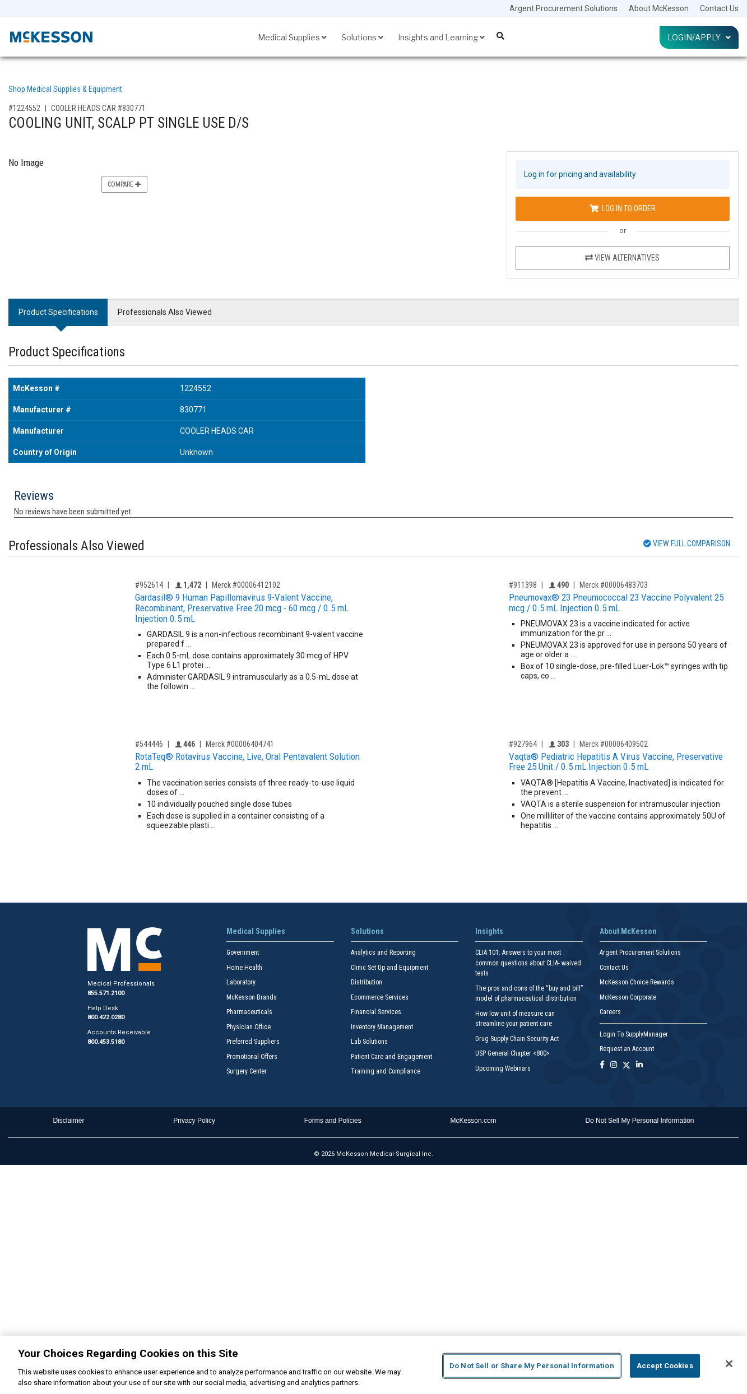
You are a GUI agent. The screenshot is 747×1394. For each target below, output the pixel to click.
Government (242, 952)
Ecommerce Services (380, 997)
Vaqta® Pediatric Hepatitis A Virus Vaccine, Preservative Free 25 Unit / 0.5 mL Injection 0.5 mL (616, 762)
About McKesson (659, 8)
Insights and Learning (441, 37)
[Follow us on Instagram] (613, 1065)
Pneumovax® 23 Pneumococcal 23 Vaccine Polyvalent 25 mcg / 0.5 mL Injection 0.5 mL (616, 603)
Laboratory (241, 982)
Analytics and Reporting (383, 952)
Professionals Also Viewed (165, 312)
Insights (489, 931)
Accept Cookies (665, 1366)
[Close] (729, 1363)
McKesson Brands (251, 997)
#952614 (149, 584)
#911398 (523, 584)
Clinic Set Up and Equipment (389, 968)
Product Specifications (58, 312)
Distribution (366, 982)
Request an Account (627, 1049)
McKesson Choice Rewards (637, 982)
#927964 (523, 744)
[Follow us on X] (626, 1065)
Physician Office (248, 1027)
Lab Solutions (369, 1042)
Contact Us (719, 8)
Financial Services (376, 1012)
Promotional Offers (251, 1057)
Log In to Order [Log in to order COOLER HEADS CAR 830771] (623, 208)
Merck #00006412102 (246, 584)
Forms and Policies (332, 1121)
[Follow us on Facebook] (602, 1065)
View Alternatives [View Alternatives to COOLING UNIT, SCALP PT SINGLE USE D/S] (622, 257)
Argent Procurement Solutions (563, 8)
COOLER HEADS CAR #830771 (98, 108)
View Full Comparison (686, 543)
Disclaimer (68, 1121)
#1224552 (24, 108)
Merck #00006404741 (240, 744)
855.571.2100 (105, 993)
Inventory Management (382, 1027)
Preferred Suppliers (253, 1042)
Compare (124, 184)
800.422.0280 (105, 1017)
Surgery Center (246, 1071)
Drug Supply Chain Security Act (517, 1039)
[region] (373, 1365)
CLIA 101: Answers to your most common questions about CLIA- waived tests (528, 963)
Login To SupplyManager (634, 1034)
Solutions (362, 37)
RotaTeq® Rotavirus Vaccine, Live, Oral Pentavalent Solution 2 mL (247, 762)
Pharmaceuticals (249, 1012)
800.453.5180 (105, 1042)
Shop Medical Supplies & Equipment (65, 89)
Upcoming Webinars (503, 1068)
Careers (610, 1012)
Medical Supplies (292, 37)
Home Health (244, 968)
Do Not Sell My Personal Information (639, 1121)
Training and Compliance (385, 1071)
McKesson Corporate (628, 997)
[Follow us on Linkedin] (639, 1065)
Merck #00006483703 (613, 584)
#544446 (149, 744)
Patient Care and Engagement (391, 1057)
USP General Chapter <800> (512, 1053)
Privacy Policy (194, 1121)
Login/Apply (699, 37)
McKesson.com (474, 1121)
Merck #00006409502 (613, 744)
